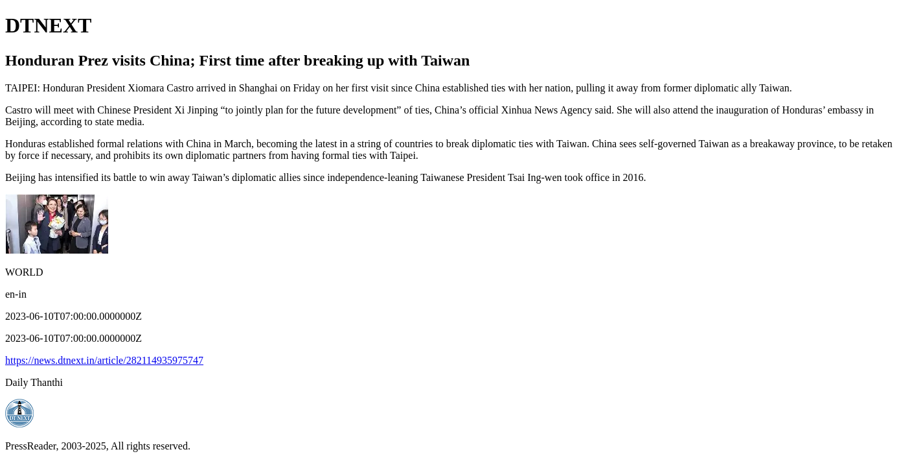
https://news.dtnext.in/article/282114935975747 (104, 360)
